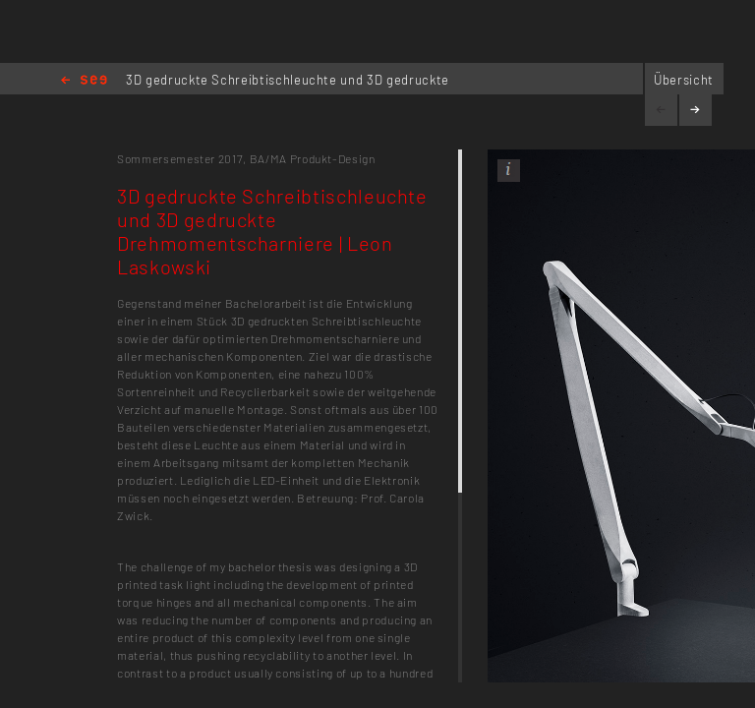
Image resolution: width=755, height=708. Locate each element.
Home (84, 81)
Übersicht (684, 80)
